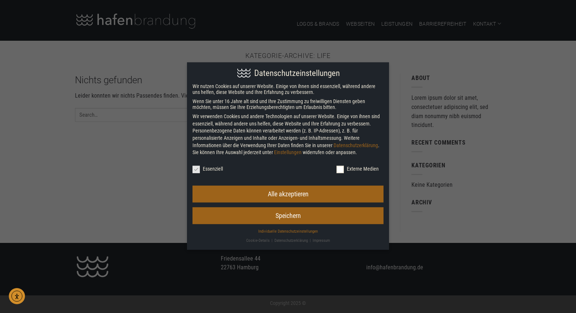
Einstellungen (288, 149)
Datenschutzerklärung (356, 142)
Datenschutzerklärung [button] (291, 237)
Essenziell (207, 165)
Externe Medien (357, 165)
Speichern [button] (288, 212)
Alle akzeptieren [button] (288, 190)
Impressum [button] (321, 237)
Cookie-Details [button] (258, 237)
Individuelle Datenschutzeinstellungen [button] (288, 228)
